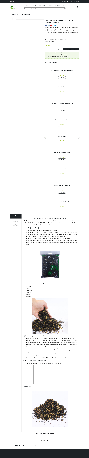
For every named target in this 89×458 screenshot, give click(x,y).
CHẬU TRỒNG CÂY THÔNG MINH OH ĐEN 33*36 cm (62, 103)
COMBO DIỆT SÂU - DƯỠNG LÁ (62, 169)
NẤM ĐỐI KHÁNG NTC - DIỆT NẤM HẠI (62, 185)
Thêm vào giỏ (71, 49)
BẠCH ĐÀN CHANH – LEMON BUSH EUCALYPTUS (62, 70)
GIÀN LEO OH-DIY (62, 136)
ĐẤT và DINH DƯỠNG (26, 14)
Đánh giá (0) (15, 225)
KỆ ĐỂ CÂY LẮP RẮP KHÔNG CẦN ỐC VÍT (62, 119)
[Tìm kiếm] (65, 9)
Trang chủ (15, 14)
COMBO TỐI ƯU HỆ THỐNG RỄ (62, 201)
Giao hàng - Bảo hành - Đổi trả (54, 53)
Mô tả (15, 216)
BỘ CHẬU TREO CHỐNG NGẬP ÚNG (62, 152)
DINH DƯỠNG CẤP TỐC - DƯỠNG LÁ (62, 87)
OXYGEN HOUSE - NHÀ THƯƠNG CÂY (58, 39)
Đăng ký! (73, 445)
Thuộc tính (15, 220)
